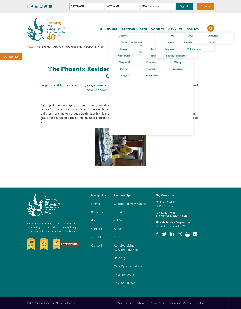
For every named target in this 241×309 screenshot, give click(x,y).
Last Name (112, 6)
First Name (77, 6)
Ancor (118, 229)
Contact (194, 28)
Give (143, 28)
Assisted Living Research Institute (126, 247)
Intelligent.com (124, 274)
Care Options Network (129, 266)
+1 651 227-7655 (165, 212)
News (30, 47)
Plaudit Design (206, 303)
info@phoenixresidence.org (172, 215)
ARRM (118, 212)
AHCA (118, 220)
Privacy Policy (158, 303)
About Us (175, 28)
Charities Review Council (131, 204)
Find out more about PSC (171, 226)
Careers (157, 28)
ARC (117, 237)
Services (129, 28)
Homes (96, 204)
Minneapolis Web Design (182, 303)
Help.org (119, 258)
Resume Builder (124, 283)
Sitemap (141, 303)
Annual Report (125, 303)
